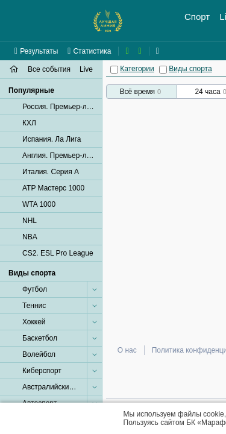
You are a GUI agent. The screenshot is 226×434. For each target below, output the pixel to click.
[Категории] (114, 70)
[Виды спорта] (163, 70)
